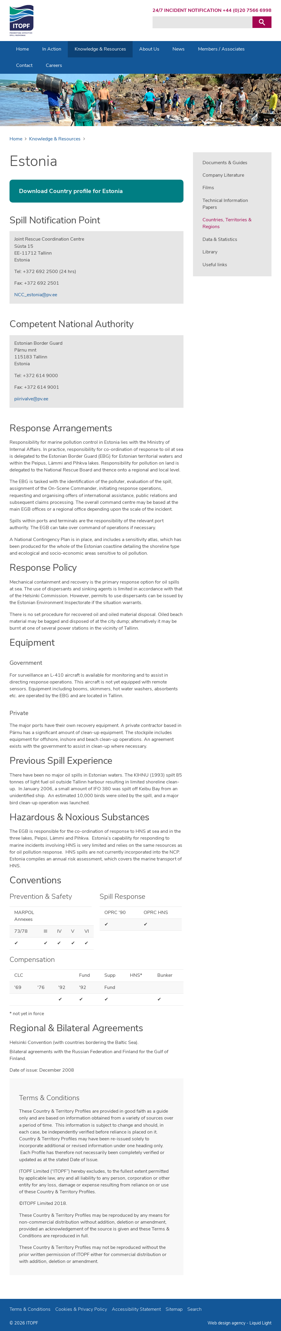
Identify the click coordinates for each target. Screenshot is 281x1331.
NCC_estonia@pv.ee (35, 294)
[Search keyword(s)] (202, 22)
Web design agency (227, 1323)
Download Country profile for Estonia (71, 191)
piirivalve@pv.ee (31, 399)
